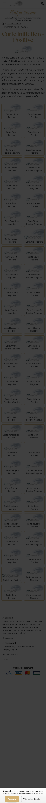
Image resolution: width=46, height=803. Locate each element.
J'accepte (12, 799)
